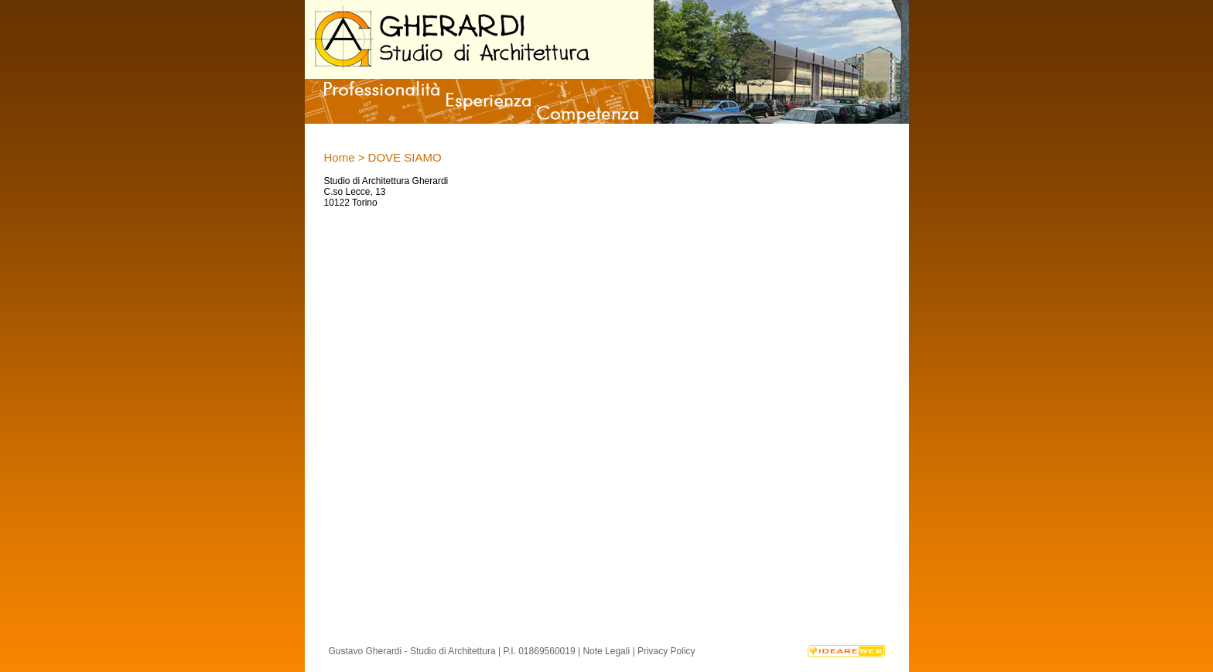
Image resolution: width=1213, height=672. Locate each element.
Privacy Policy (666, 651)
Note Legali (606, 651)
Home (339, 157)
